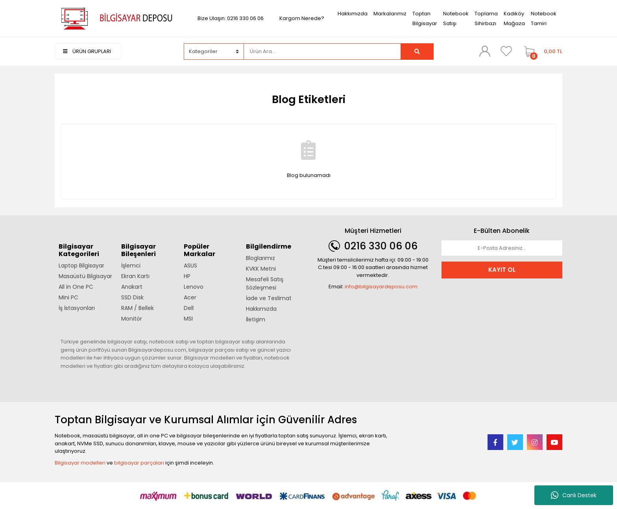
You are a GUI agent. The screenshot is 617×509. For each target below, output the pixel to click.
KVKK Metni (261, 269)
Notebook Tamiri (543, 18)
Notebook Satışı (456, 18)
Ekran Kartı (135, 276)
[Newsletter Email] (502, 248)
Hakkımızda (353, 13)
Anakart (131, 287)
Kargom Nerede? (301, 18)
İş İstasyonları (77, 308)
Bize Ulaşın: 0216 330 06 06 (231, 18)
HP (187, 276)
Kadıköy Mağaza (514, 18)
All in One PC (76, 287)
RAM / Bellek (137, 308)
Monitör (131, 319)
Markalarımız (389, 13)
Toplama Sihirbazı (486, 18)
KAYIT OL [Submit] (501, 270)
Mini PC (68, 297)
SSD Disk (132, 297)
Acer (190, 297)
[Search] (322, 51)
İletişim (255, 319)
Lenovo (193, 287)
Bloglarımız (260, 258)
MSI (188, 319)
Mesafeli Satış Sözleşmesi (264, 283)
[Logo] (115, 18)
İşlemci (130, 265)
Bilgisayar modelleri (80, 463)
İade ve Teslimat (269, 298)
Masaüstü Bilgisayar (85, 276)
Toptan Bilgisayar (424, 18)
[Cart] (541, 51)
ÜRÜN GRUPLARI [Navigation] (87, 51)
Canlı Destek (574, 495)
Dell (189, 308)
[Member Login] (485, 51)
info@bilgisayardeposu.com (381, 286)
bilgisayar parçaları (139, 463)
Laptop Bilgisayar (81, 265)
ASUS (190, 265)
